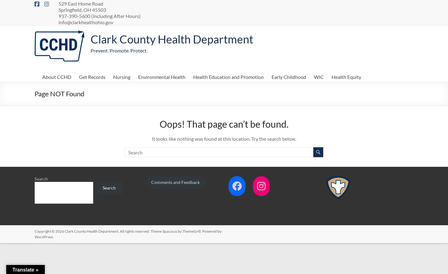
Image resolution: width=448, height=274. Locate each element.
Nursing (121, 77)
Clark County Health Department (172, 39)
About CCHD (56, 77)
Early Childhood (289, 77)
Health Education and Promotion (228, 77)
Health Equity (346, 77)
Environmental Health (161, 77)
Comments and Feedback (175, 182)
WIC (319, 77)
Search (41, 178)
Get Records (92, 77)
